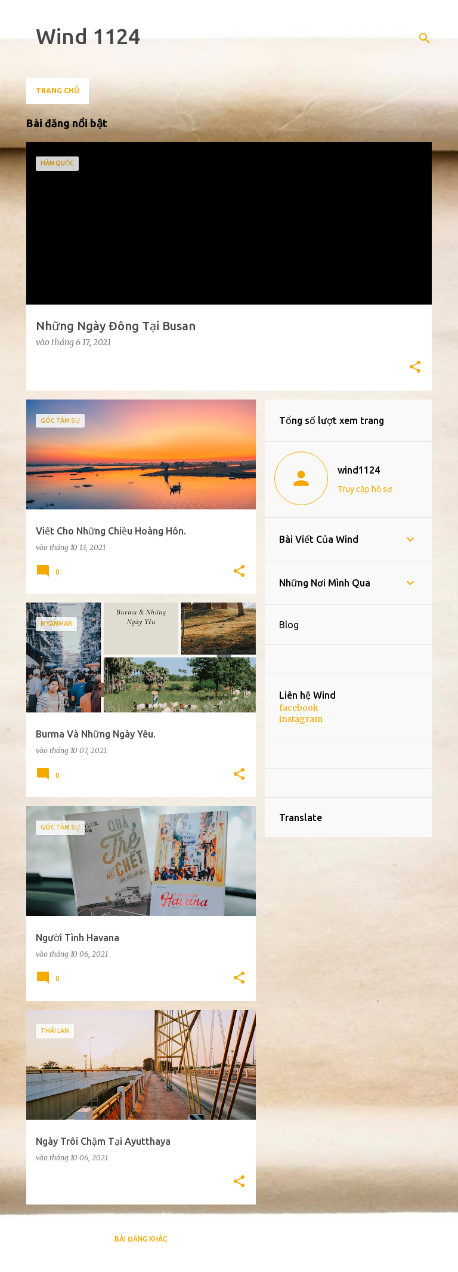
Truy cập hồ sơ (365, 489)
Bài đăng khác (141, 1239)
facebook (298, 707)
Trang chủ (57, 90)
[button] (415, 368)
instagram (301, 719)
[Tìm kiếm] (424, 38)
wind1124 (359, 470)
